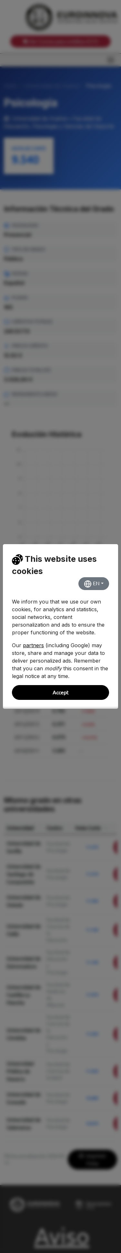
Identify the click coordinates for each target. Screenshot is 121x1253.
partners (33, 645)
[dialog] (60, 626)
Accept (60, 692)
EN (92, 584)
